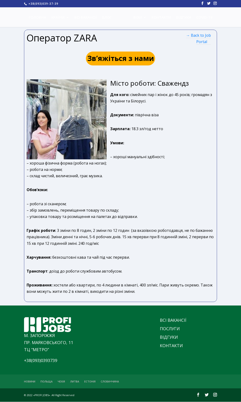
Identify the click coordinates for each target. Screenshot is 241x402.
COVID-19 (203, 18)
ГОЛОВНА (39, 18)
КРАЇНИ (59, 18)
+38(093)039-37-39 (43, 4)
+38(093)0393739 (40, 360)
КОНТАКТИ (159, 18)
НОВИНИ (29, 381)
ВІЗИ (136, 18)
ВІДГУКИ (181, 18)
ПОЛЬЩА (46, 381)
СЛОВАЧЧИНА (110, 381)
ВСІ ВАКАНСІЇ (87, 18)
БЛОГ (108, 18)
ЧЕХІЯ (61, 381)
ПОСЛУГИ (170, 329)
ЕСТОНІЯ (90, 381)
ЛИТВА (74, 381)
